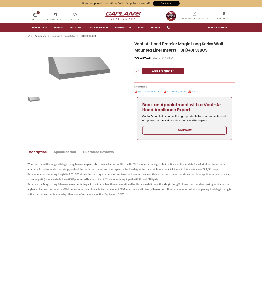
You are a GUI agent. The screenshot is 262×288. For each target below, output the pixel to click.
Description (37, 152)
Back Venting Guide (176, 91)
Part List (195, 91)
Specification (65, 152)
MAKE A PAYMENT (218, 27)
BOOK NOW (184, 130)
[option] (78, 65)
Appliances (41, 36)
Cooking (56, 36)
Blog (141, 27)
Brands (58, 27)
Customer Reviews (98, 152)
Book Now (166, 3)
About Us (75, 27)
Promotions (123, 27)
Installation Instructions (149, 91)
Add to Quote (163, 71)
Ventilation (70, 36)
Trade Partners (98, 27)
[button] (38, 27)
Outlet (155, 27)
